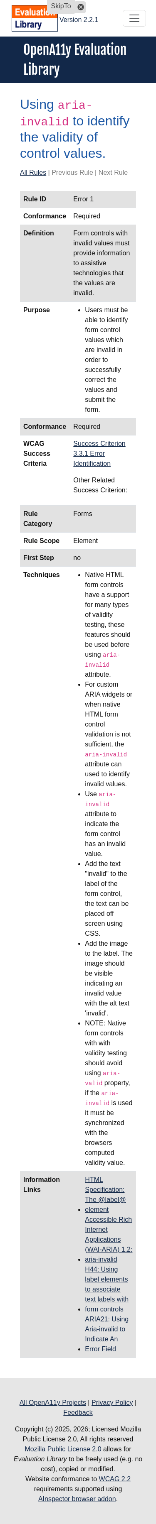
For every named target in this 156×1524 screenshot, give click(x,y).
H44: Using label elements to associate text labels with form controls (107, 1289)
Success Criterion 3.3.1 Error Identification (99, 453)
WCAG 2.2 (115, 1478)
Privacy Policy (112, 1402)
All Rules (33, 172)
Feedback (77, 1412)
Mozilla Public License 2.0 (63, 1449)
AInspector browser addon (77, 1498)
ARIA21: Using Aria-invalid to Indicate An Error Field (107, 1334)
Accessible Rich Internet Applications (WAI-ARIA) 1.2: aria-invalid (108, 1239)
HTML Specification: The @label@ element (105, 1194)
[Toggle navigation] (134, 18)
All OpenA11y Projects (53, 1402)
